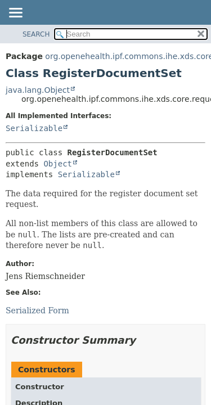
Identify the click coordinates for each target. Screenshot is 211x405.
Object (57, 163)
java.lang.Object (38, 90)
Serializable (34, 128)
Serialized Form (37, 310)
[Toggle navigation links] (15, 13)
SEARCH (36, 34)
